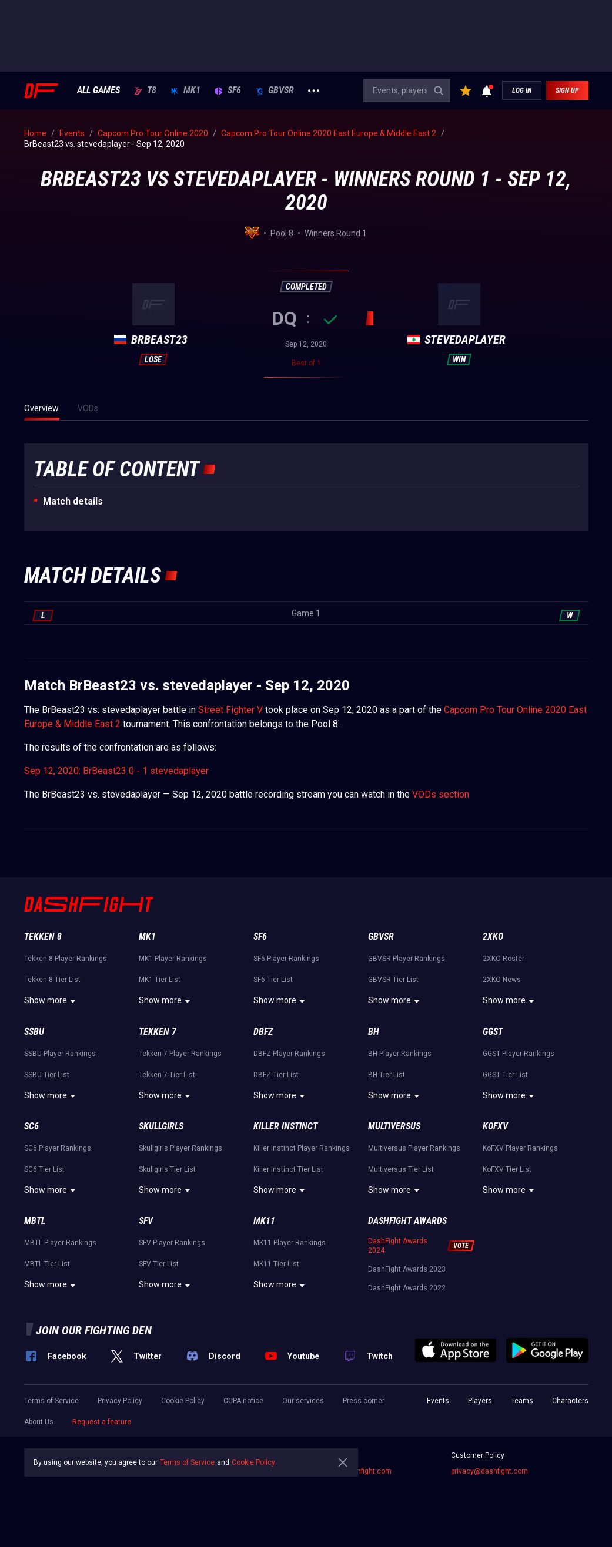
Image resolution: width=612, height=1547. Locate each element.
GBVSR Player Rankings (406, 958)
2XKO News (502, 980)
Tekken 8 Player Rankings (65, 958)
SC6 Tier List (44, 1169)
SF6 (228, 90)
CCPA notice (243, 1401)
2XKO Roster (503, 958)
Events (438, 1401)
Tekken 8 (43, 936)
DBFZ (263, 1031)
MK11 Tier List (276, 1264)
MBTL (34, 1220)
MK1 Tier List (159, 980)
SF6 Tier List (273, 980)
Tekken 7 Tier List (167, 1075)
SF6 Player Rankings (286, 958)
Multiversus (394, 1126)
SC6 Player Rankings (57, 1148)
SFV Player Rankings (172, 1243)
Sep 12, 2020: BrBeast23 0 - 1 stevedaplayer (116, 770)
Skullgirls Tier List (167, 1169)
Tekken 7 (157, 1031)
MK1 (185, 90)
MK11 (264, 1220)
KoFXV (495, 1126)
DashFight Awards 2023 (407, 1269)
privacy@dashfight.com (489, 1471)
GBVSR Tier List (393, 980)
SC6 (31, 1126)
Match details (73, 501)
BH (373, 1031)
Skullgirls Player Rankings (180, 1148)
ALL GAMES (98, 90)
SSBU (34, 1031)
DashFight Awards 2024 (397, 1246)
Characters (570, 1401)
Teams (522, 1401)
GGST (493, 1031)
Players (480, 1401)
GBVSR (274, 90)
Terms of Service (51, 1401)
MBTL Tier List (47, 1264)
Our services (303, 1401)
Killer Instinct (285, 1126)
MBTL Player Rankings (60, 1243)
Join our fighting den (94, 1330)
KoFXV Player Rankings (520, 1148)
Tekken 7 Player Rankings (180, 1054)
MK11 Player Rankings (289, 1243)
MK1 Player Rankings (173, 958)
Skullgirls (161, 1126)
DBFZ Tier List (276, 1075)
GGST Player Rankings (518, 1054)
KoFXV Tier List (507, 1169)
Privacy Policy (120, 1401)
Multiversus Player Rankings (414, 1148)
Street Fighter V (230, 709)
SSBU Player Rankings (60, 1054)
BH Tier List (386, 1075)
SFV (146, 1220)
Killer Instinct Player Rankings (301, 1148)
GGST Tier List (505, 1075)
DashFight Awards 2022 (407, 1288)
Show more (51, 1001)
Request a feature (101, 1422)
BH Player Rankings (400, 1054)
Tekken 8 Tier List (52, 980)
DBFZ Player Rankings (289, 1054)
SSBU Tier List (46, 1075)
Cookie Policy (183, 1401)
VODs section (440, 794)
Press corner (363, 1401)
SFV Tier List (159, 1264)
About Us (38, 1422)
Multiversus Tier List (401, 1169)
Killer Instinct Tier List (288, 1169)
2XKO (493, 936)
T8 (145, 90)
